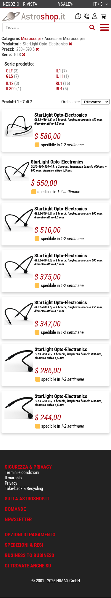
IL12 (12, 83)
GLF (12, 71)
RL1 (63, 83)
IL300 (13, 88)
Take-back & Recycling (24, 488)
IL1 (61, 71)
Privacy (11, 483)
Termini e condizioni (22, 472)
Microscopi (31, 38)
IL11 (62, 76)
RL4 (62, 88)
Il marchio (13, 477)
